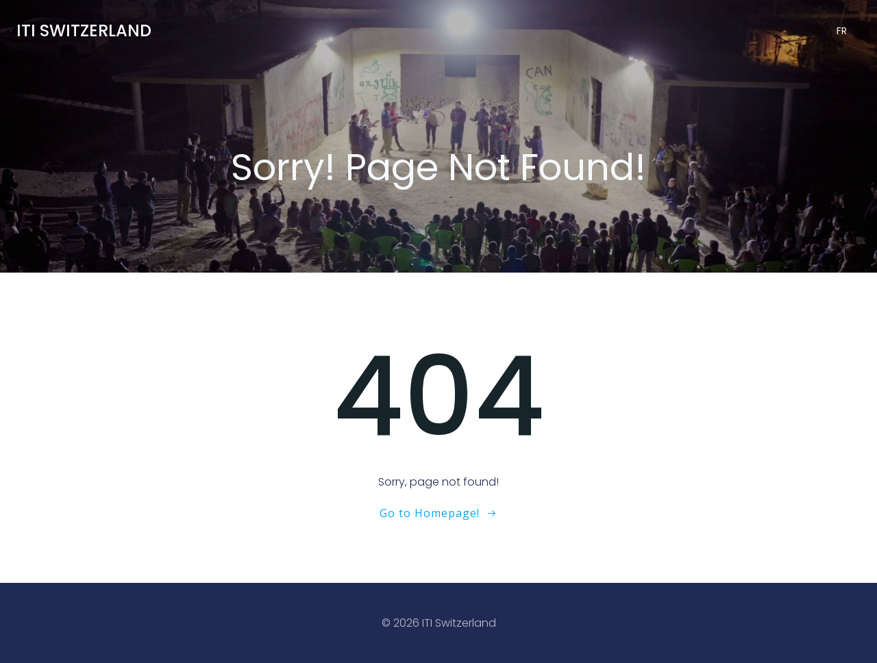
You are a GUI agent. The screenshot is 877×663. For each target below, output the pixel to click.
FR (842, 31)
